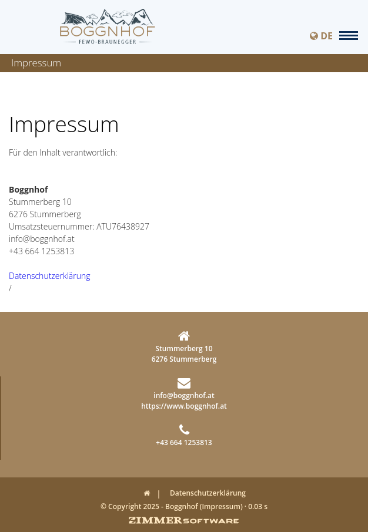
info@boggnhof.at (183, 388)
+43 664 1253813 (184, 435)
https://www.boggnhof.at (184, 406)
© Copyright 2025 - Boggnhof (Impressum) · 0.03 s (184, 506)
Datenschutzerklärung (50, 275)
